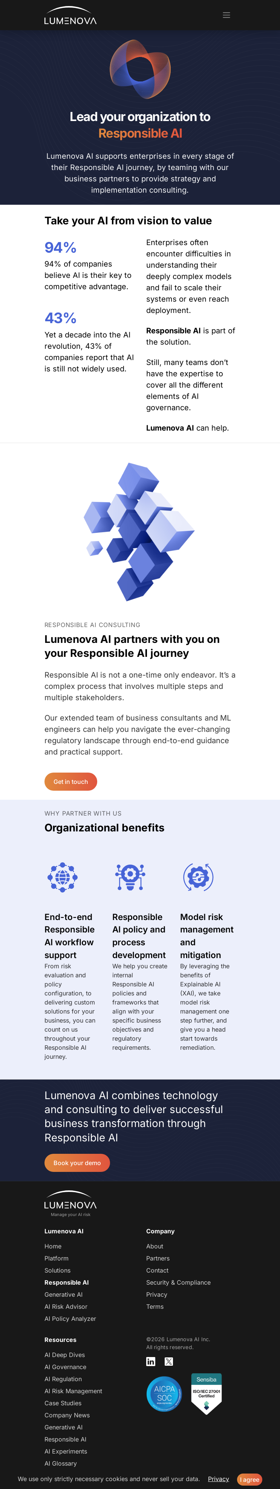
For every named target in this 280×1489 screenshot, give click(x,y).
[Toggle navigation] (226, 15)
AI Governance (65, 1367)
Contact (157, 1270)
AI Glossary (60, 1463)
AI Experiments (65, 1451)
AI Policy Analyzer (70, 1318)
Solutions (57, 1270)
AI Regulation (63, 1379)
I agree (249, 1479)
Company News (67, 1415)
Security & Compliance (178, 1282)
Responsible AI (66, 1282)
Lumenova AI (70, 15)
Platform (56, 1258)
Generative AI (63, 1294)
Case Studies (62, 1403)
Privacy (156, 1294)
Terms (155, 1306)
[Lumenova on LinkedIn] (150, 1361)
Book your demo (77, 1163)
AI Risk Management (73, 1391)
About (154, 1246)
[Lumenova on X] (168, 1361)
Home (52, 1246)
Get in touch (71, 781)
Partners (158, 1258)
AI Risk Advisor (65, 1306)
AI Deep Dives (64, 1355)
